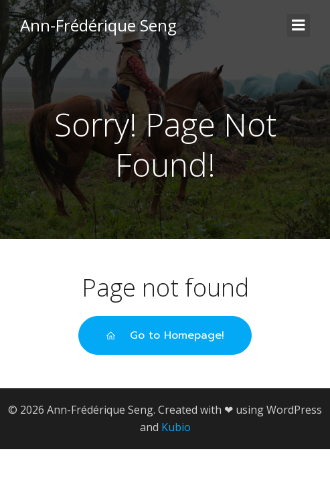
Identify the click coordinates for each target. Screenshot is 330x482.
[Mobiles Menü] (298, 25)
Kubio (176, 427)
